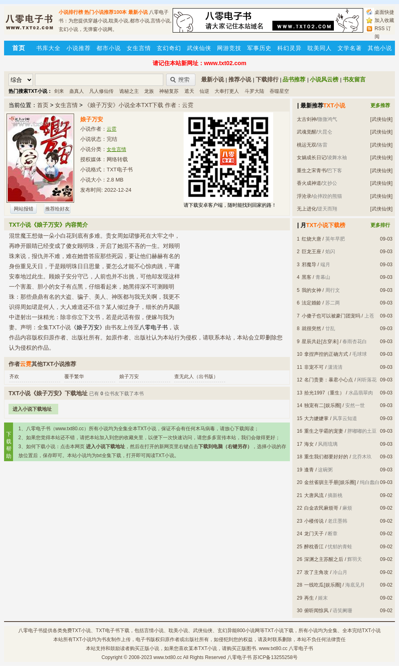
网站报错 (23, 209)
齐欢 (14, 376)
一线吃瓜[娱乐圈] (322, 585)
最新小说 (138, 12)
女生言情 (139, 48)
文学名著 (350, 48)
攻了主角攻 (316, 572)
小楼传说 (314, 521)
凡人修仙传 (101, 91)
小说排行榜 (71, 12)
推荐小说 (239, 79)
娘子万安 (129, 376)
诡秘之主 (129, 91)
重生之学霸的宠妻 (323, 431)
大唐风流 (314, 495)
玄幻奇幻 (169, 48)
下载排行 (267, 79)
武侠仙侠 (199, 48)
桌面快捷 (384, 12)
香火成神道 (309, 183)
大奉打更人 (227, 91)
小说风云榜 (324, 79)
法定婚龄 (311, 303)
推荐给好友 (57, 209)
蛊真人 (76, 91)
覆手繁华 (74, 376)
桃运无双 (306, 145)
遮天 (189, 91)
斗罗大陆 (254, 91)
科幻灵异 (289, 48)
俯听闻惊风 (316, 610)
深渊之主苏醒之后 (323, 559)
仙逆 (204, 91)
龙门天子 (314, 533)
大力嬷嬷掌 (316, 418)
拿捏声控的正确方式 (326, 354)
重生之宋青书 (311, 170)
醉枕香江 (314, 547)
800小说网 (248, 630)
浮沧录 (304, 196)
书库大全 (48, 48)
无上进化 (306, 209)
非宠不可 (314, 367)
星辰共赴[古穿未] (320, 341)
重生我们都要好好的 (326, 457)
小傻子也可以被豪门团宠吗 (331, 316)
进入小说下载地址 (32, 409)
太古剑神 (306, 119)
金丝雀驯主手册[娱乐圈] (330, 482)
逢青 (309, 470)
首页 (42, 105)
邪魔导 (309, 264)
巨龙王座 (311, 251)
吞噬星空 (279, 91)
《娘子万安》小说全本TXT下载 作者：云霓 (138, 105)
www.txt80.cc (167, 657)
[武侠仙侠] (381, 119)
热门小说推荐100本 (105, 12)
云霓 (111, 129)
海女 (309, 444)
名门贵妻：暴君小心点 (328, 380)
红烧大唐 (311, 239)
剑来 (59, 91)
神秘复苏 (169, 91)
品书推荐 (294, 79)
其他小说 (380, 48)
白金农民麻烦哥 (321, 508)
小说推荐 (78, 48)
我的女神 (311, 290)
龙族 (149, 91)
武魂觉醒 (306, 132)
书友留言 (354, 79)
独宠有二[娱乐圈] (322, 405)
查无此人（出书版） (196, 376)
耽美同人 (319, 48)
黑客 (306, 277)
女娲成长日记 (311, 157)
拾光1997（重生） (324, 393)
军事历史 (259, 48)
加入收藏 (384, 20)
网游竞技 (229, 48)
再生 (309, 598)
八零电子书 (30, 630)
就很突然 (311, 328)
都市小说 (108, 48)
